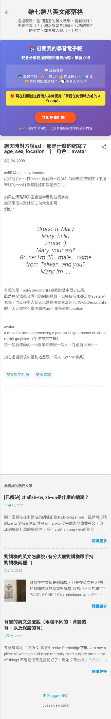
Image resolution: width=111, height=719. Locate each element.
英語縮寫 (43, 375)
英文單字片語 (17, 375)
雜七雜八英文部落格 (55, 12)
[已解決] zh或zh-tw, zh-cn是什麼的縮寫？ (46, 497)
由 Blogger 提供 (56, 695)
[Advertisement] (55, 430)
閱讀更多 (99, 541)
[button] (104, 147)
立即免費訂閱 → (55, 117)
